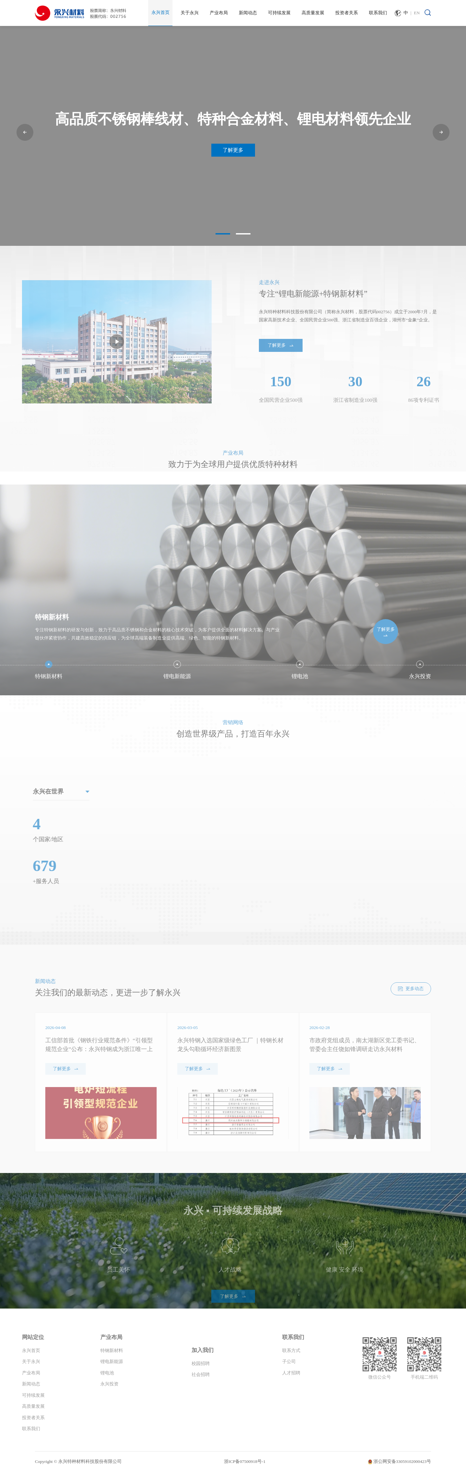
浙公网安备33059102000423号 (402, 1461)
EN (417, 12)
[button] (25, 132)
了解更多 (233, 150)
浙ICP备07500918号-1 (244, 1461)
